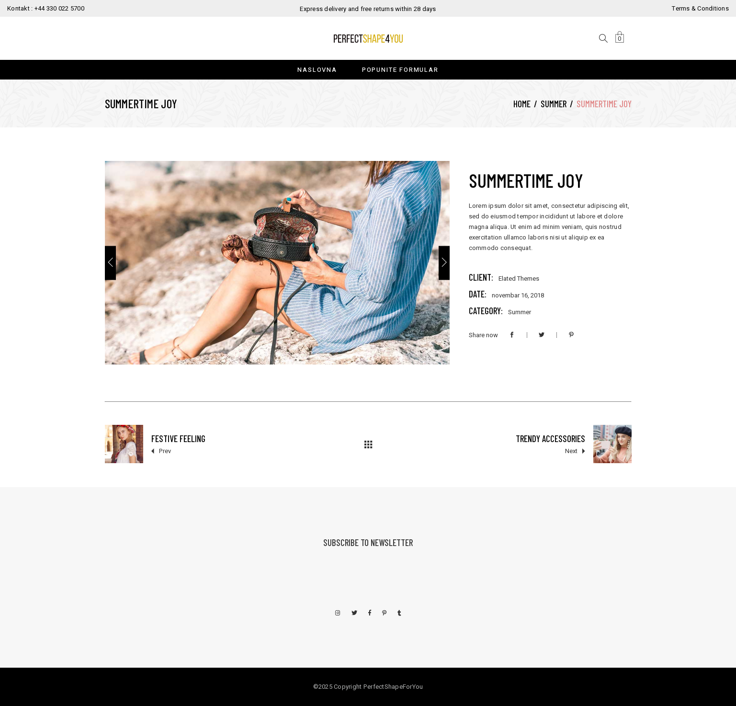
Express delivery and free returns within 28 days (368, 8)
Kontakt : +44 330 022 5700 (45, 8)
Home (522, 103)
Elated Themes (518, 278)
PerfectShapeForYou (393, 686)
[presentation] (110, 263)
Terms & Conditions (700, 8)
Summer (553, 103)
